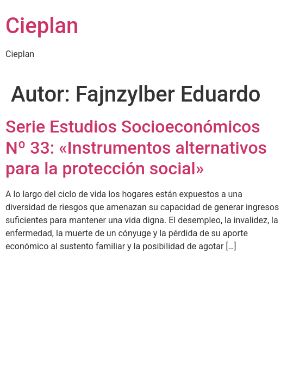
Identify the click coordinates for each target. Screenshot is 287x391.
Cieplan (41, 26)
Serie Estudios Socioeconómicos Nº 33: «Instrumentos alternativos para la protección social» (136, 147)
